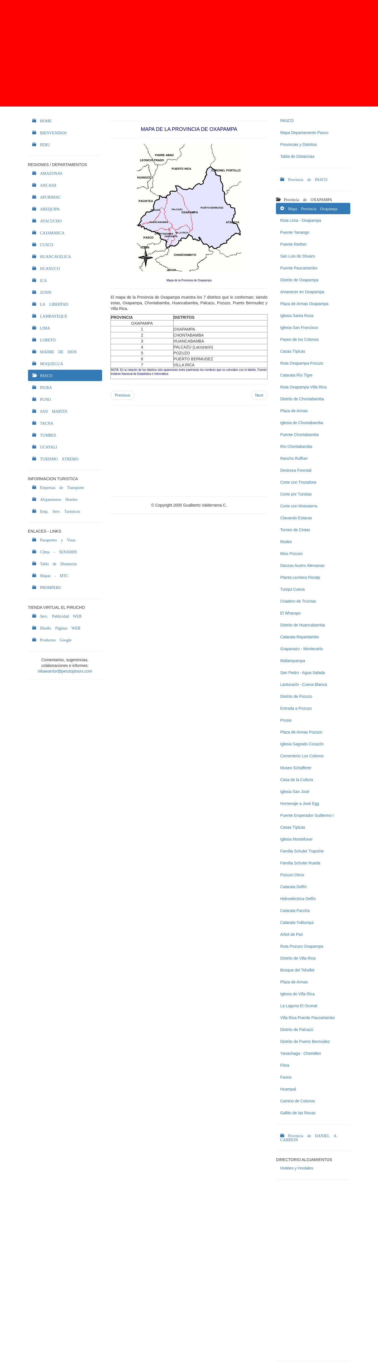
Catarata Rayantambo (299, 637)
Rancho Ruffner (294, 458)
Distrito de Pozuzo (296, 696)
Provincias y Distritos (298, 144)
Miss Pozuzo (291, 553)
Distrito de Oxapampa (299, 280)
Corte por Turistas (296, 494)
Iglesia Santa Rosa (297, 315)
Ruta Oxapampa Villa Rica (303, 387)
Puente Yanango (294, 232)
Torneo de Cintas (295, 530)
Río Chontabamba (296, 446)
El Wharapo (290, 613)
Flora (284, 1065)
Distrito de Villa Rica (298, 958)
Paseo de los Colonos (299, 339)
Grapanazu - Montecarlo (301, 649)
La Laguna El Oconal (298, 1006)
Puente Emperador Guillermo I (307, 815)
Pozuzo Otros (292, 875)
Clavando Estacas (296, 518)
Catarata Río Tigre (296, 375)
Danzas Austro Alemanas (302, 565)
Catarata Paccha (295, 910)
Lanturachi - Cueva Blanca (303, 684)
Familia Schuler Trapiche (302, 851)
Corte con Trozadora (298, 482)
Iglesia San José (294, 791)
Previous (122, 395)
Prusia (285, 720)
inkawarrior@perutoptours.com (65, 671)
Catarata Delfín (293, 887)
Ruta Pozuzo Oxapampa (301, 946)
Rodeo (286, 541)
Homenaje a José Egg (299, 803)
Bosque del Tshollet (297, 970)
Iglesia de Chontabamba (301, 422)
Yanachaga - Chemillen (300, 1053)
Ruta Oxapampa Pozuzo (301, 363)
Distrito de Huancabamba (302, 625)
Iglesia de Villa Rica (297, 994)
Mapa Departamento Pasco (304, 132)
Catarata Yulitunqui (297, 922)
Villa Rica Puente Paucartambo (307, 1017)
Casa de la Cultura (296, 779)
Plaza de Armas (294, 411)
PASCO (287, 120)
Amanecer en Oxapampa (302, 292)
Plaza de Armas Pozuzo (301, 732)
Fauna (285, 1077)
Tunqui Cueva (292, 589)
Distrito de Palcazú (296, 1029)
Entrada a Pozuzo (296, 708)
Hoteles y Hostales (296, 1168)
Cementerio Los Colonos (302, 756)
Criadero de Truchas (298, 601)
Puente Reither (293, 244)
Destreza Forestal (295, 470)
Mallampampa (292, 660)
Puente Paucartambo (298, 268)
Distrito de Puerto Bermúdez (305, 1041)
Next (259, 395)
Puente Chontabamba (299, 434)
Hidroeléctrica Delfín (298, 898)
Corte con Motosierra (298, 506)
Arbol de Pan (291, 934)
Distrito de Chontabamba (302, 399)
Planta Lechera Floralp (300, 577)
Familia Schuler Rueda (300, 863)
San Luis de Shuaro (297, 256)
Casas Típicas (292, 351)
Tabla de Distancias (297, 156)
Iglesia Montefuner (296, 839)
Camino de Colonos (297, 1101)
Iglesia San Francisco (299, 327)
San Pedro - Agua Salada (302, 672)
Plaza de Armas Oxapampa (304, 303)
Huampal (288, 1089)
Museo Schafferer (295, 768)
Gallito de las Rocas (298, 1113)
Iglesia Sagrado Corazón (302, 744)
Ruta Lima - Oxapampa (300, 220)
